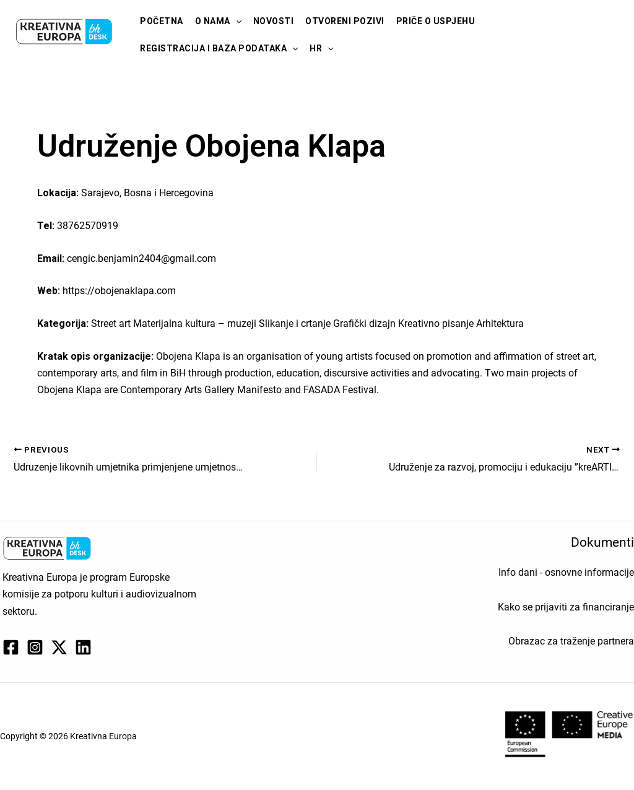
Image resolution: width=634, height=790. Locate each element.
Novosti (273, 21)
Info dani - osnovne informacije (566, 572)
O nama (218, 21)
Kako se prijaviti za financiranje (566, 607)
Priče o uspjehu (436, 21)
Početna (161, 21)
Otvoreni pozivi (344, 21)
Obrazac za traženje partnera (571, 641)
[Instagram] (35, 647)
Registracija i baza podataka (219, 48)
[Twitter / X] (59, 647)
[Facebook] (10, 647)
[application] (235, 21)
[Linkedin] (83, 647)
